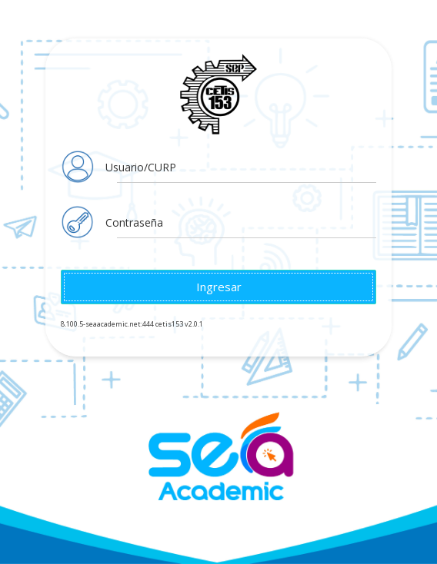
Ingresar (219, 286)
